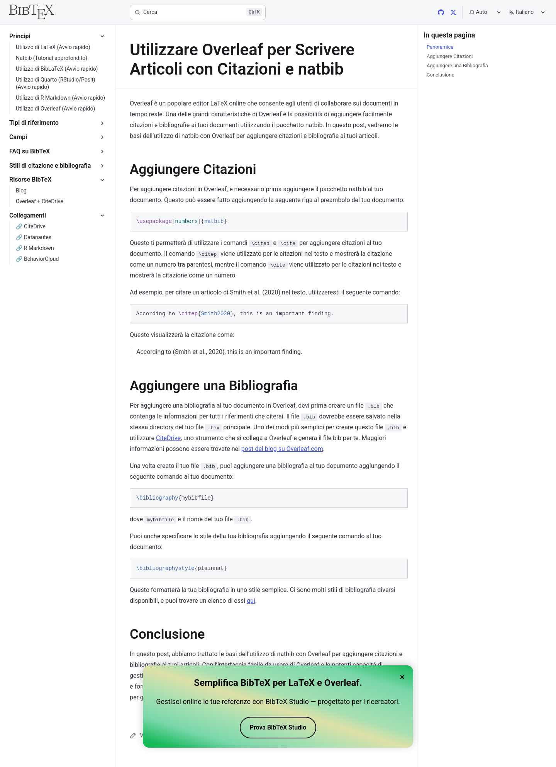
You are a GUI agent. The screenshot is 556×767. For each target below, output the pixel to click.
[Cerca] (198, 12)
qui (251, 600)
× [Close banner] (402, 677)
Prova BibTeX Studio (278, 727)
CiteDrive (168, 438)
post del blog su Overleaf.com (282, 448)
